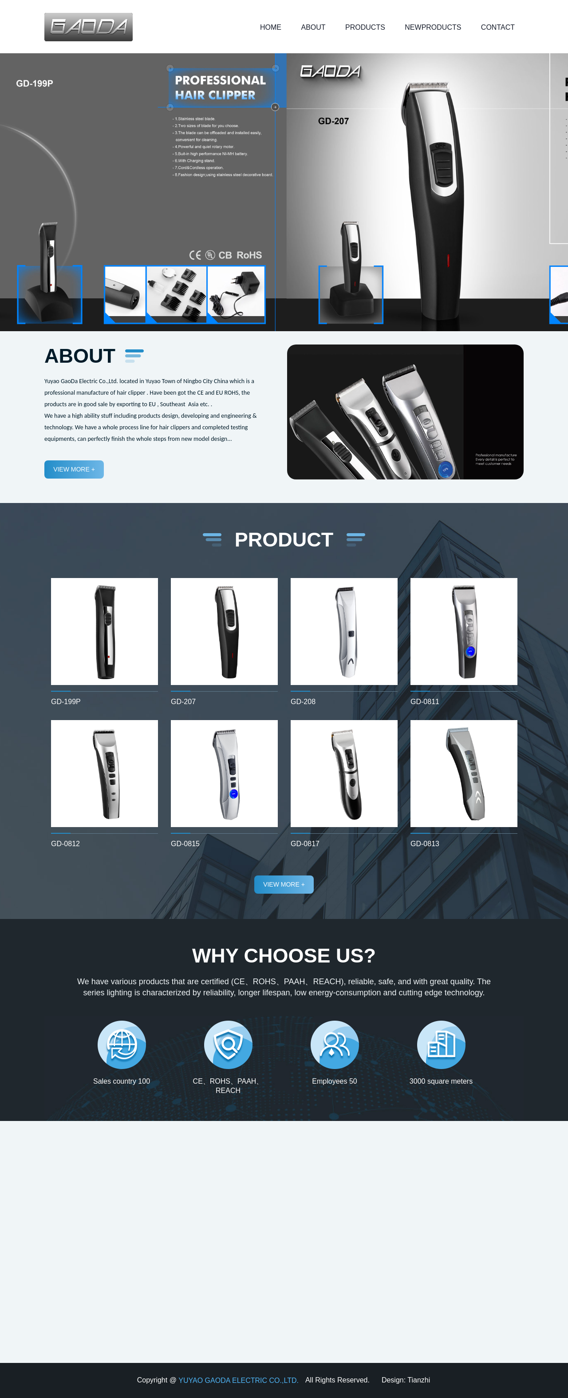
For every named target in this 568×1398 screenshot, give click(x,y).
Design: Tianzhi (406, 1380)
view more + (74, 469)
